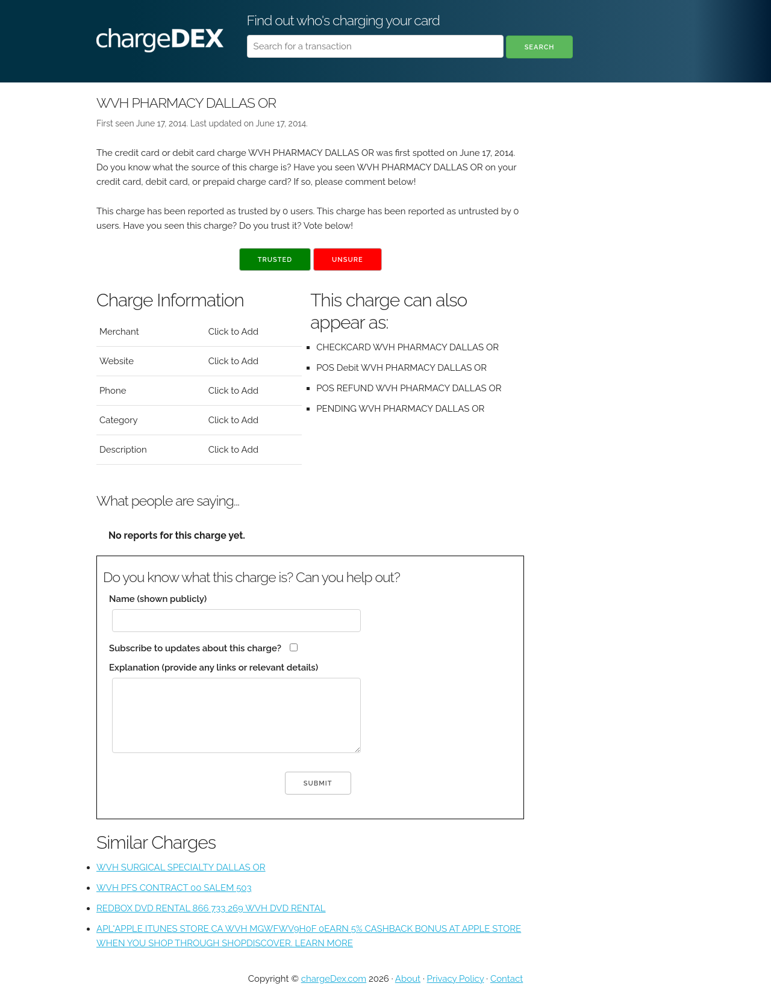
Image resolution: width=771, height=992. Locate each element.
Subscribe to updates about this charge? (195, 648)
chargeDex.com (333, 978)
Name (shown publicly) (158, 599)
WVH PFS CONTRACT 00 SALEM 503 (174, 887)
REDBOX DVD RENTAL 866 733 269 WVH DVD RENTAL (211, 908)
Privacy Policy (455, 978)
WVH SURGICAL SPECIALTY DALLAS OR (181, 867)
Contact (506, 978)
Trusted (275, 260)
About (407, 978)
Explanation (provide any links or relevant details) (213, 667)
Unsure (347, 260)
